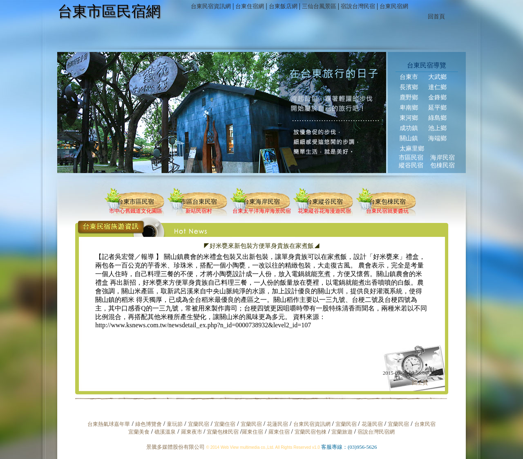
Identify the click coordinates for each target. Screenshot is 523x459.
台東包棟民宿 (387, 201)
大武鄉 (437, 77)
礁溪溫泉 (165, 432)
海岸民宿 (442, 157)
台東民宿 (425, 424)
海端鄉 (437, 138)
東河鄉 (409, 118)
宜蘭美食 (139, 432)
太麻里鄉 (412, 148)
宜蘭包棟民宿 (223, 432)
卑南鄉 (409, 107)
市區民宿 (411, 157)
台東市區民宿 (135, 201)
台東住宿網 (249, 6)
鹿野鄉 (409, 97)
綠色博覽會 (148, 424)
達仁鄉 (437, 87)
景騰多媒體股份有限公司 (175, 447)
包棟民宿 (442, 165)
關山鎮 (409, 138)
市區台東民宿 (198, 201)
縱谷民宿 (411, 165)
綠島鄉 (437, 118)
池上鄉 (437, 128)
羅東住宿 (252, 432)
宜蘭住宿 (224, 424)
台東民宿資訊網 (211, 6)
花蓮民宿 (277, 424)
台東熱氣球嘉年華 (108, 424)
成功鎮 (409, 128)
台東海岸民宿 (261, 201)
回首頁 (436, 17)
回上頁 (420, 383)
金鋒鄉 (437, 97)
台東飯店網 (283, 6)
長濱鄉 (409, 87)
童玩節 (175, 424)
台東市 (409, 77)
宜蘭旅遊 (341, 432)
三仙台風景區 (319, 6)
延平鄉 (437, 107)
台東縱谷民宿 (324, 201)
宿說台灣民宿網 (376, 432)
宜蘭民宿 (198, 424)
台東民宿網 (394, 6)
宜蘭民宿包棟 (310, 432)
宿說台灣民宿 (358, 6)
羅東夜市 (192, 432)
